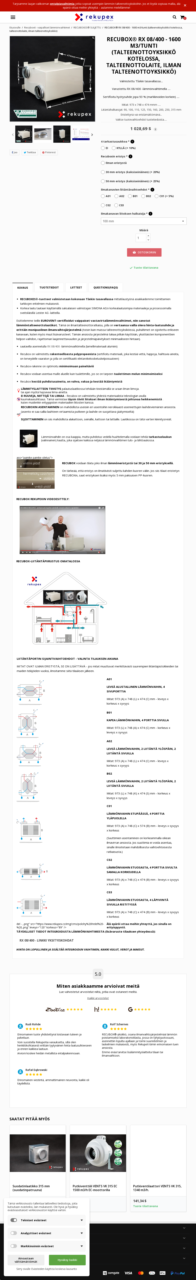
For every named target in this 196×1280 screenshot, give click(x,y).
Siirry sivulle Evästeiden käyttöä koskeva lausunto (46, 1269)
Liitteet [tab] (76, 287)
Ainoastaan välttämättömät (26, 1260)
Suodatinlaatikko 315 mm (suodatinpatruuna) (31, 1188)
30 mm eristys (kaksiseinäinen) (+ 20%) (133, 172)
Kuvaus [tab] (22, 287)
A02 (121, 196)
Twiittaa (30, 152)
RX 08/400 (53, 346)
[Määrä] (141, 238)
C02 (108, 205)
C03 (121, 205)
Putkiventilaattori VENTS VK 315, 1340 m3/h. (157, 1188)
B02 (148, 196)
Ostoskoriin (144, 252)
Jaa (14, 152)
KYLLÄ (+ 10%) (126, 148)
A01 (108, 196)
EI (107, 148)
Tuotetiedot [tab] (49, 287)
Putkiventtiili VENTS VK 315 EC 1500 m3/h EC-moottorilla (95, 1188)
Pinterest (49, 152)
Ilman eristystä (116, 163)
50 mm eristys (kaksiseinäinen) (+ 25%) (133, 181)
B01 (135, 196)
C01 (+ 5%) (166, 196)
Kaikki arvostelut (98, 998)
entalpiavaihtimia (62, 4)
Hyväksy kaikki (67, 1260)
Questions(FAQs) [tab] (106, 287)
